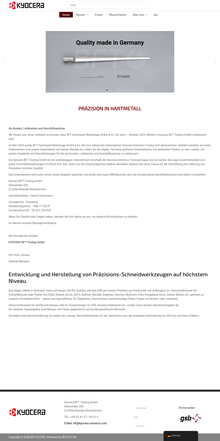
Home (66, 14)
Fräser (99, 14)
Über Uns (140, 14)
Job (155, 14)
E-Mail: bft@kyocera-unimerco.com (85, 423)
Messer (82, 14)
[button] (82, 14)
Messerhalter (117, 14)
